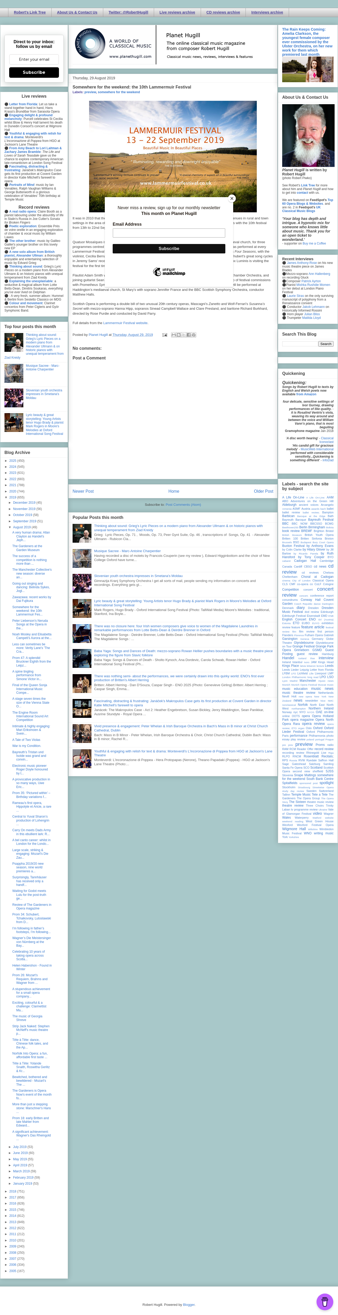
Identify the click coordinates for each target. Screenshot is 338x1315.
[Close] (232, 198)
